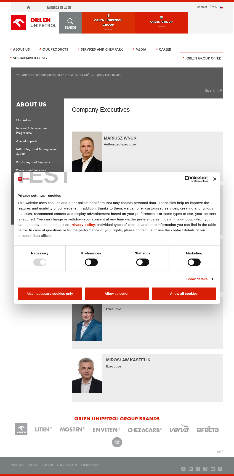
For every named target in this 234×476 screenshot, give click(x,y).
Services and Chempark (102, 49)
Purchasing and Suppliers (33, 162)
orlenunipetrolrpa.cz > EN (54, 75)
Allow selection (116, 293)
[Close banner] (214, 179)
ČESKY (213, 7)
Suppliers (48, 464)
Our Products (55, 49)
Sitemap (33, 464)
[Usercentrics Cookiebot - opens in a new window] (188, 179)
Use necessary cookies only (50, 293)
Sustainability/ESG (30, 57)
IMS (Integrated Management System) (36, 151)
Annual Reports (26, 141)
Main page (17, 464)
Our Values (23, 120)
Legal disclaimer (67, 464)
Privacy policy (82, 225)
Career (165, 49)
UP (219, 451)
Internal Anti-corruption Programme (32, 130)
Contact (202, 7)
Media (141, 49)
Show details (197, 279)
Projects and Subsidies (31, 170)
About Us (21, 49)
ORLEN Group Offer (203, 58)
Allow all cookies (184, 293)
